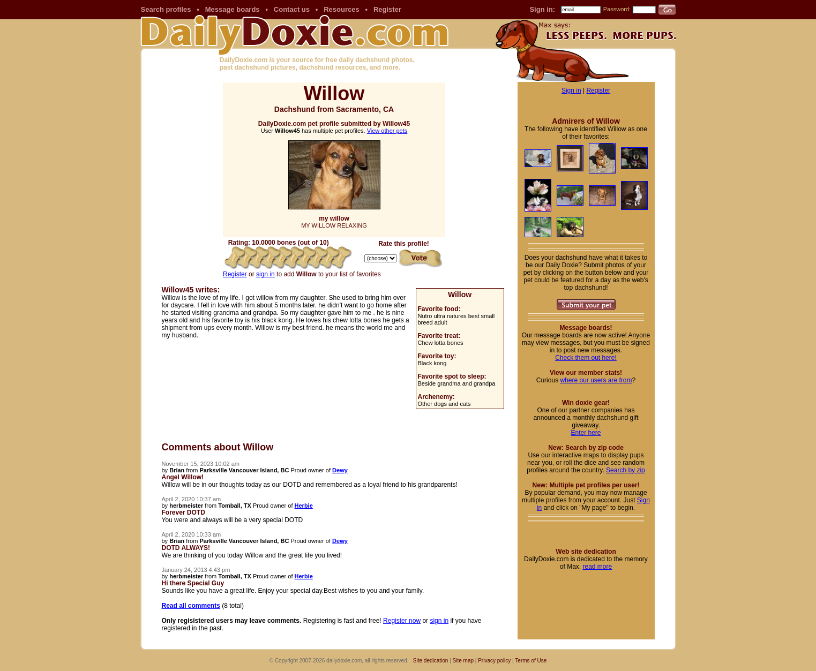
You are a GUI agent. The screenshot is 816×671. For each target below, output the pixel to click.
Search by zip (625, 470)
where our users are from (596, 380)
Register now (402, 620)
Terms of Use (531, 661)
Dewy (340, 470)
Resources (341, 9)
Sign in (571, 90)
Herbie (304, 505)
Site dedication (430, 661)
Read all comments (191, 605)
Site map (463, 661)
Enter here (586, 432)
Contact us (292, 9)
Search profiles (166, 9)
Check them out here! (586, 357)
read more (597, 566)
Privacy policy (494, 661)
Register (387, 9)
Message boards (232, 9)
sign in (265, 274)
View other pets (387, 130)
